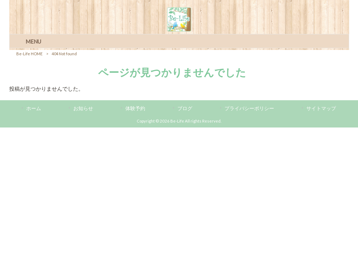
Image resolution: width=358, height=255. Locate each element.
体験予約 (135, 108)
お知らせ (83, 108)
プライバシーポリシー (249, 108)
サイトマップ (321, 108)
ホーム (33, 108)
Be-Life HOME (29, 53)
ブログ (184, 108)
